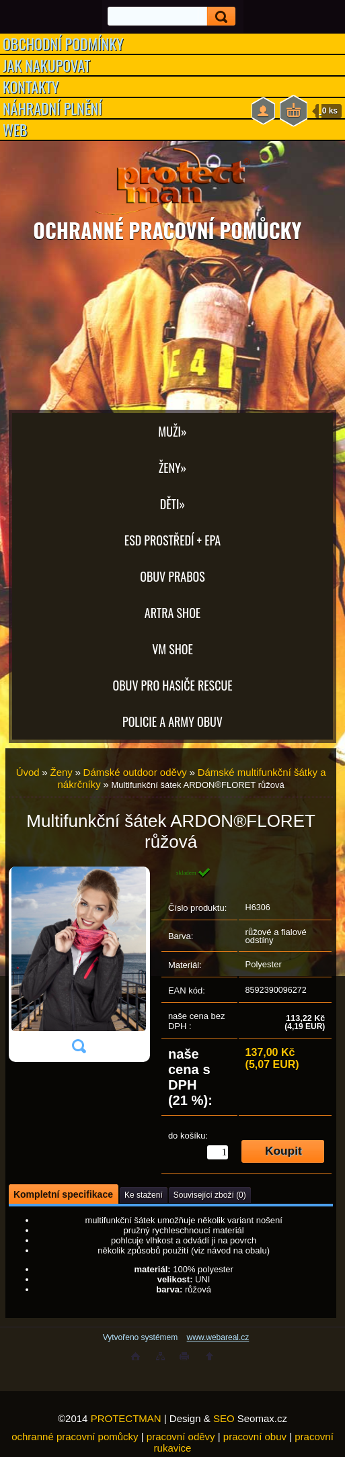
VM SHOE (172, 649)
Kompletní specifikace (63, 1194)
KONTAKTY (31, 87)
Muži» (172, 431)
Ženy (61, 772)
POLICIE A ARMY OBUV (172, 721)
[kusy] (217, 1152)
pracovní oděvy (181, 1436)
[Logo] (172, 181)
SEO (224, 1418)
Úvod (28, 772)
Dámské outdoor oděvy (135, 772)
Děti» (172, 504)
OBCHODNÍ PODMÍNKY (63, 44)
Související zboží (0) (210, 1195)
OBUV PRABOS (172, 576)
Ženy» (173, 467)
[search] (217, 16)
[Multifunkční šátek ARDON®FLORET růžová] (79, 965)
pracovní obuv (254, 1436)
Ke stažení (143, 1195)
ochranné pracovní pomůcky (74, 1436)
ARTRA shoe (172, 612)
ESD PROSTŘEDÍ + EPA (172, 540)
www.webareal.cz (218, 1337)
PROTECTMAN (126, 1418)
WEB (15, 130)
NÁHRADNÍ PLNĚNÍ (52, 108)
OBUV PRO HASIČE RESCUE (172, 685)
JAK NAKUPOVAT (46, 65)
